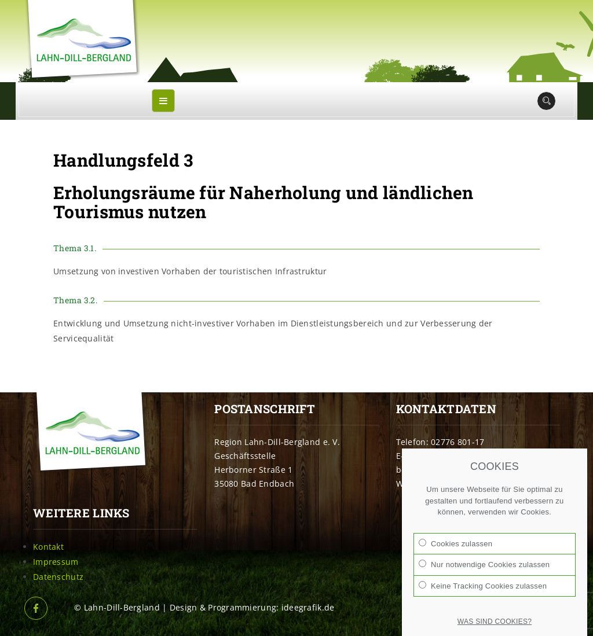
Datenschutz (58, 576)
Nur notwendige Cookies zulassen (484, 564)
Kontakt (48, 546)
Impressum (56, 561)
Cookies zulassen (455, 543)
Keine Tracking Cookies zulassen (483, 585)
